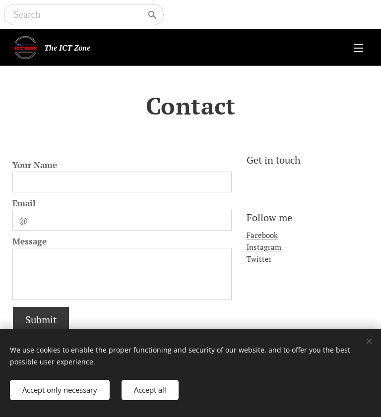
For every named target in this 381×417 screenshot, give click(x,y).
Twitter (259, 259)
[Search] (76, 14)
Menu (358, 48)
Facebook (262, 235)
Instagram (264, 247)
